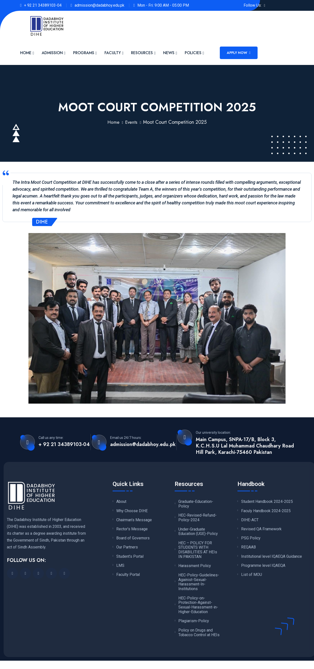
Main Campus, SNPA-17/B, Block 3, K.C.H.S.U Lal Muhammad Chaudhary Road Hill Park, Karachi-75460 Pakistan (245, 446)
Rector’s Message (132, 530)
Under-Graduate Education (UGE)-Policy (198, 532)
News (168, 53)
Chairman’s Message (134, 521)
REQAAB (248, 549)
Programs (83, 53)
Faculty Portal (128, 578)
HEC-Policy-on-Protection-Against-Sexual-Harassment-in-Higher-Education (198, 607)
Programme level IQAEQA (263, 568)
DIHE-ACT (250, 521)
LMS (120, 568)
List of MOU (251, 578)
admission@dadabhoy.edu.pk (99, 5)
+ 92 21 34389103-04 (43, 5)
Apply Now (238, 52)
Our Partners (127, 549)
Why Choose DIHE (132, 511)
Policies (193, 53)
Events (131, 122)
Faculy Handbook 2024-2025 (266, 511)
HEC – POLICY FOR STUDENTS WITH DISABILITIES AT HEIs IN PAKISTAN (197, 551)
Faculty (113, 53)
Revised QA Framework (261, 530)
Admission (52, 53)
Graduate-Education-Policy (195, 503)
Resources (142, 53)
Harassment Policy (194, 567)
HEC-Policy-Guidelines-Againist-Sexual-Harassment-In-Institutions (198, 584)
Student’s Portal (130, 559)
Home (25, 53)
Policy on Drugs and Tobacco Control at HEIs (199, 635)
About (121, 501)
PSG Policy (251, 540)
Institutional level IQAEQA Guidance (271, 559)
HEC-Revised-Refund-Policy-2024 (197, 518)
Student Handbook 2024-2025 (267, 501)
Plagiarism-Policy (193, 624)
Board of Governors (133, 540)
